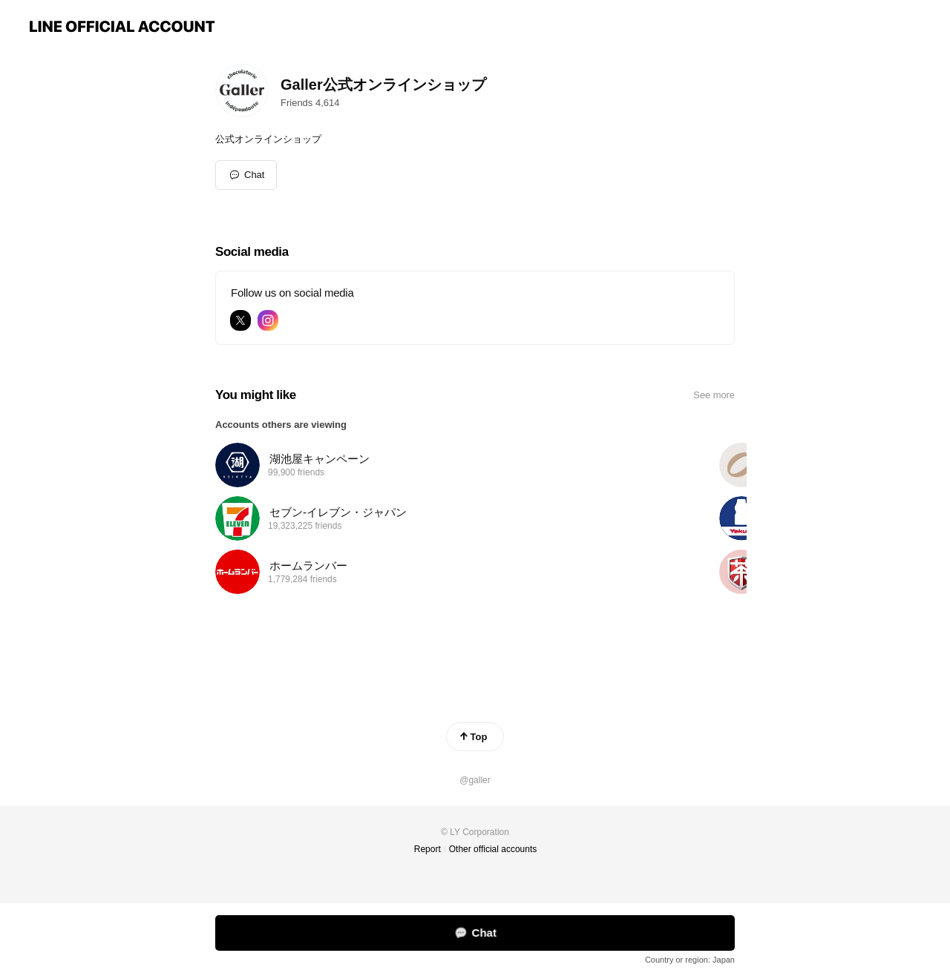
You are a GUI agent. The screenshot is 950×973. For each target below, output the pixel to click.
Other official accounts (493, 849)
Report (427, 849)
